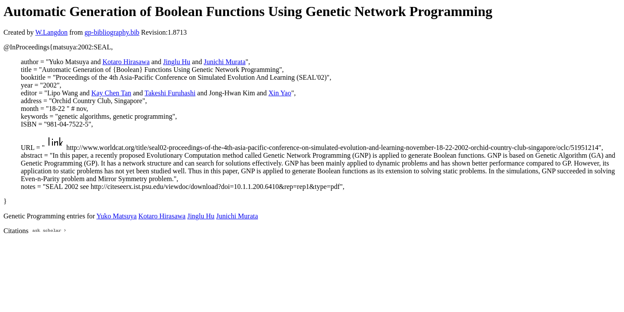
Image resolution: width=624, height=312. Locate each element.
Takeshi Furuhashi (170, 93)
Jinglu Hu (176, 61)
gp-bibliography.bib (112, 32)
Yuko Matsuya (116, 216)
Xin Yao (280, 93)
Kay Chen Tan (111, 93)
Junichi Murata (224, 61)
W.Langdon (51, 32)
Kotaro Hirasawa (126, 61)
